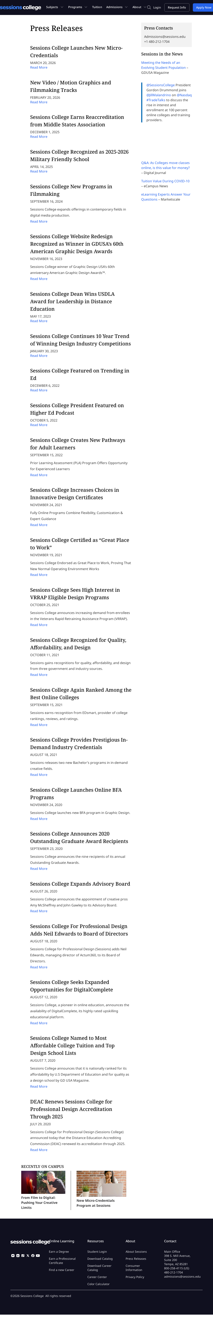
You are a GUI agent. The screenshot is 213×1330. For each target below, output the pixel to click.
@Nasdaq (184, 95)
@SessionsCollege (160, 85)
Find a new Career (61, 1270)
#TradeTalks (155, 100)
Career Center (97, 1277)
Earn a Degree (59, 1252)
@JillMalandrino (158, 95)
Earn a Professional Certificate (62, 1261)
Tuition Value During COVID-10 (165, 181)
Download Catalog (100, 1259)
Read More (38, 67)
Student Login (97, 1252)
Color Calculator (98, 1284)
